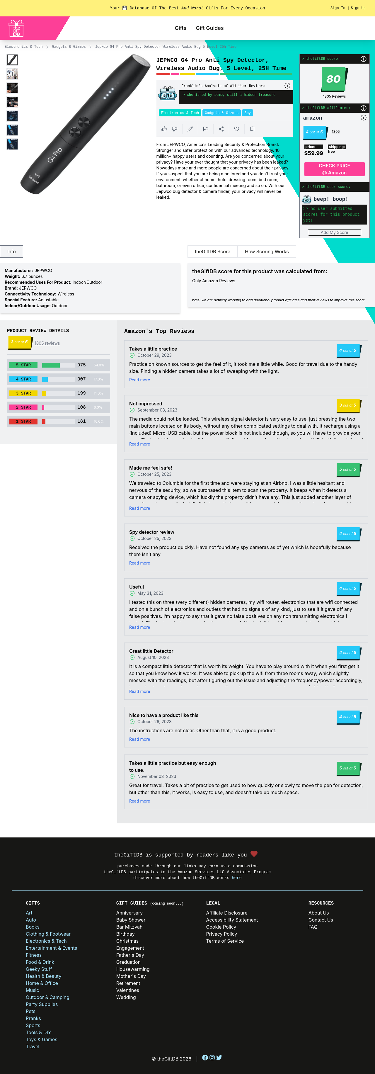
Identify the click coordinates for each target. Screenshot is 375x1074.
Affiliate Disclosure (227, 913)
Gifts (180, 28)
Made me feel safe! (150, 468)
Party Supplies (42, 1004)
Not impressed (145, 404)
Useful (136, 587)
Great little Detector (151, 651)
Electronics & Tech (24, 47)
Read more (139, 379)
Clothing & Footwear (48, 934)
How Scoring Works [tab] (267, 251)
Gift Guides (210, 28)
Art (29, 913)
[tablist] (90, 251)
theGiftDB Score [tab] (212, 251)
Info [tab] (11, 251)
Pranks (33, 1018)
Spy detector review (151, 532)
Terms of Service (225, 941)
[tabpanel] (90, 288)
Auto (31, 920)
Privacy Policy (221, 934)
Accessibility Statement (232, 920)
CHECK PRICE (334, 169)
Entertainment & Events (51, 948)
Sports (33, 1025)
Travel (32, 1046)
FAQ (313, 927)
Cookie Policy (221, 927)
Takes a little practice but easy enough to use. (172, 766)
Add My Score (334, 232)
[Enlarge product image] (12, 60)
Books (33, 927)
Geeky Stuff (39, 969)
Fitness (34, 955)
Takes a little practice (153, 349)
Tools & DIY (38, 1032)
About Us (318, 913)
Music (32, 990)
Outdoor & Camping (47, 997)
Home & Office (42, 983)
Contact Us (320, 920)
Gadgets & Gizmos (69, 47)
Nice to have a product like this (164, 715)
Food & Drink (40, 962)
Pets (30, 1011)
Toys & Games (41, 1039)
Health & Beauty (43, 976)
